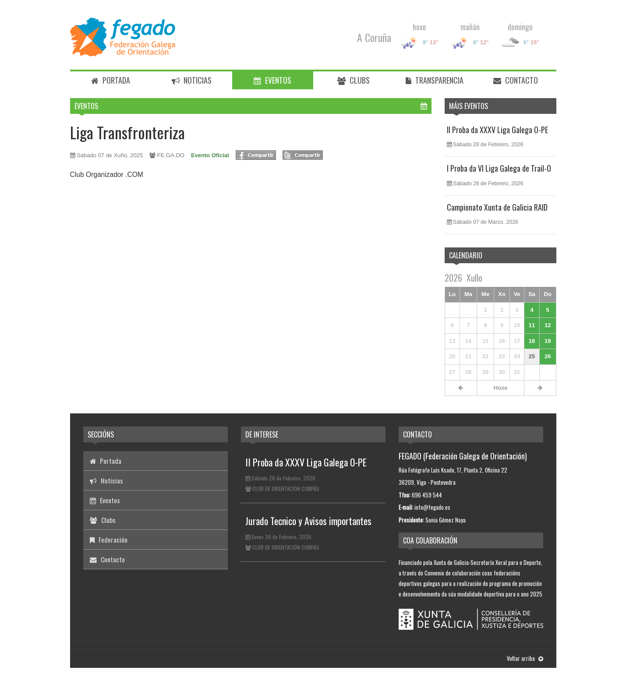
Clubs (353, 80)
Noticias (192, 80)
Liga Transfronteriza (127, 132)
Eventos (272, 80)
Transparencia (434, 80)
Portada (110, 80)
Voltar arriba (525, 658)
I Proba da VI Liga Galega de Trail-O (499, 168)
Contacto (515, 80)
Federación (108, 539)
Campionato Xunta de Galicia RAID (497, 207)
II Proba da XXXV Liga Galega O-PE (497, 129)
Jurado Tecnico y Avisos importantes (308, 521)
